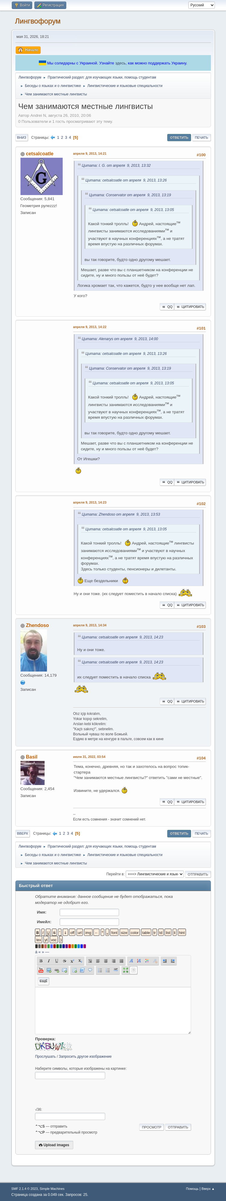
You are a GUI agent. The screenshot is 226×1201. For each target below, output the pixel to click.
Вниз (21, 137)
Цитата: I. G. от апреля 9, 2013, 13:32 (116, 165)
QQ (166, 307)
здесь (120, 63)
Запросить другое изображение (85, 1056)
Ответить (179, 137)
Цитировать (190, 307)
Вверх (22, 833)
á (36, 952)
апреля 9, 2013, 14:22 (90, 327)
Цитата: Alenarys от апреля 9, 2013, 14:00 (120, 339)
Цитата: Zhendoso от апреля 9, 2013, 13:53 (121, 514)
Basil (31, 756)
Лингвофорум (38, 21)
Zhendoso (37, 625)
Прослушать (45, 1056)
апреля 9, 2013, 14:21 (90, 153)
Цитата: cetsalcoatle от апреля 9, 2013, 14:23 (122, 637)
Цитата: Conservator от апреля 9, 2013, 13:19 (130, 195)
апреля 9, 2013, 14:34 (90, 625)
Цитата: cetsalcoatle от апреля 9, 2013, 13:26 (126, 180)
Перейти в (115, 874)
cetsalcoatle (40, 153)
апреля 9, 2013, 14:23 (90, 502)
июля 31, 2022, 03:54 (89, 757)
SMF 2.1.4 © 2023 (24, 1188)
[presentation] (81, 1093)
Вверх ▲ (208, 1188)
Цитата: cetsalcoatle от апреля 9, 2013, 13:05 (133, 210)
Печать (201, 137)
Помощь (192, 1188)
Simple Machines (52, 1188)
